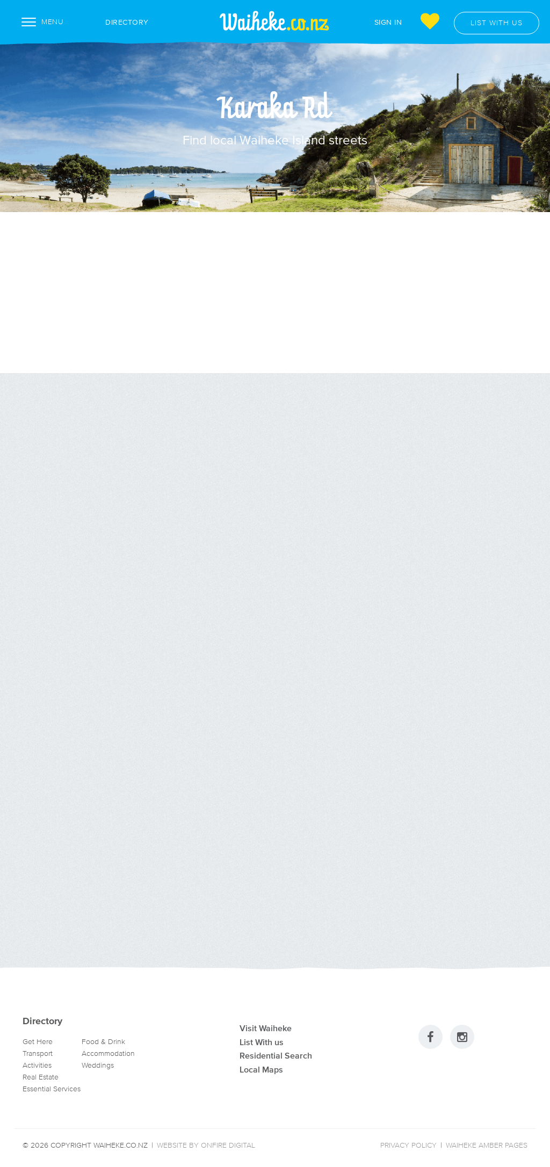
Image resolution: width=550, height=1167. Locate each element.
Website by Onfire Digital (206, 1145)
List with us (497, 23)
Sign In (388, 22)
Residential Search (276, 1055)
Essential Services (52, 1089)
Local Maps (261, 1069)
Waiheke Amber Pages (486, 1145)
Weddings (98, 1065)
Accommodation (108, 1053)
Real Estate (41, 1077)
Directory (115, 22)
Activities (37, 1065)
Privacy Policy (408, 1145)
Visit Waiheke (266, 1028)
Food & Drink (103, 1042)
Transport (38, 1053)
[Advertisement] (275, 292)
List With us (262, 1042)
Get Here (38, 1042)
